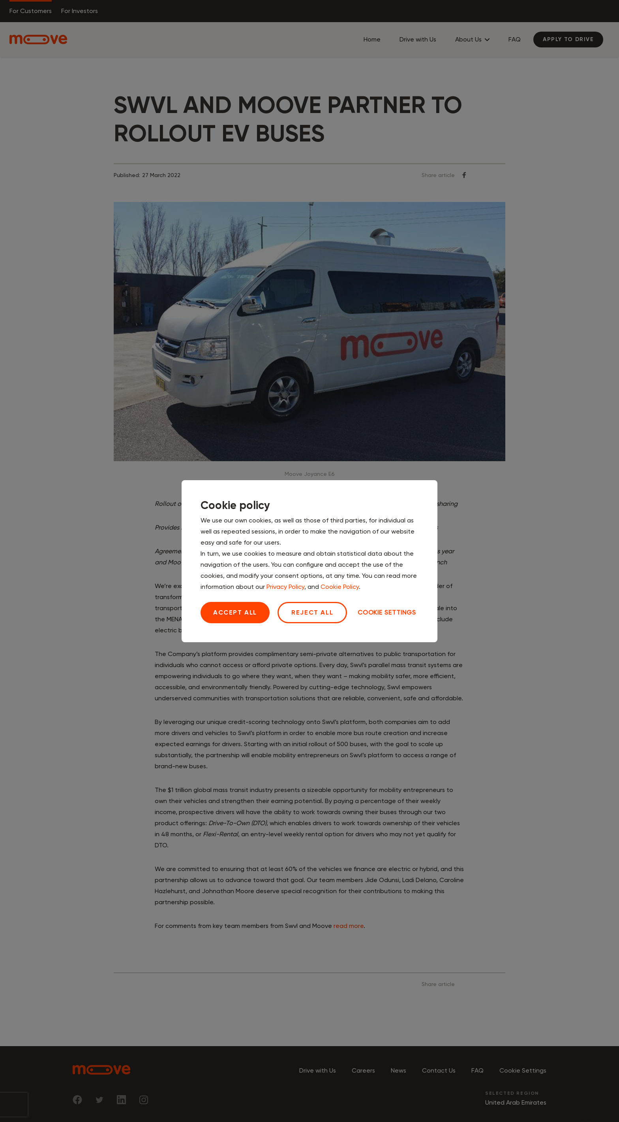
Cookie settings (387, 612)
